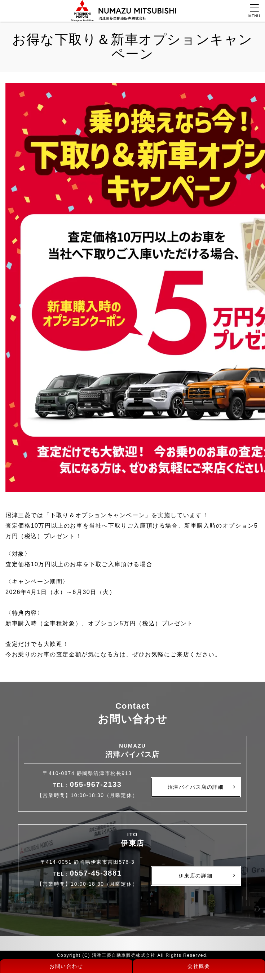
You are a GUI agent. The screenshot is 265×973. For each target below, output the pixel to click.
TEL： (87, 785)
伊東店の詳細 (196, 876)
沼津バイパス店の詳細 (196, 787)
